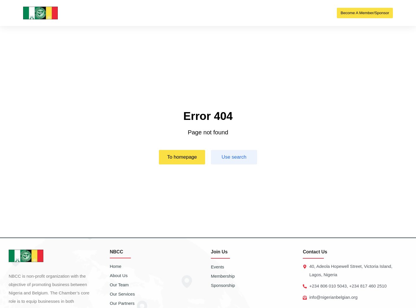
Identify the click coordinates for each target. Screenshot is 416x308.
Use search (234, 157)
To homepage (182, 157)
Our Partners (122, 303)
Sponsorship (223, 285)
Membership (223, 276)
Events (217, 266)
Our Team (119, 284)
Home (115, 266)
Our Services (122, 294)
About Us (119, 275)
